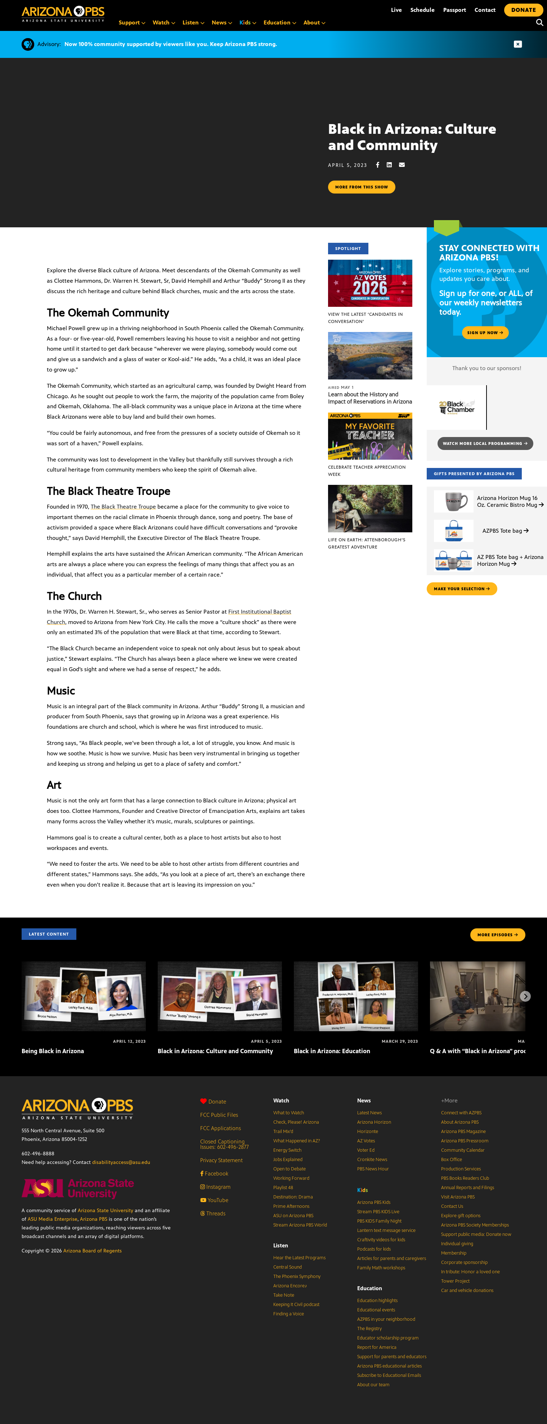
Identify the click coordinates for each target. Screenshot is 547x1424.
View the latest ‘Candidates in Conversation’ (365, 318)
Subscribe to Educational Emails (389, 1375)
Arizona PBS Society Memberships (475, 1225)
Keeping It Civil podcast (296, 1304)
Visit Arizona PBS (458, 1197)
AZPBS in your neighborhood (386, 1319)
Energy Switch (287, 1150)
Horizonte (367, 1131)
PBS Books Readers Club (465, 1178)
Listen (280, 1245)
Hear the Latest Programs (299, 1258)
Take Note (283, 1295)
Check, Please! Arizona (296, 1122)
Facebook (214, 1173)
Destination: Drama (293, 1197)
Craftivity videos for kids (381, 1240)
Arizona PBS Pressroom (465, 1141)
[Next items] (525, 996)
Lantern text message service (386, 1230)
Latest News (369, 1113)
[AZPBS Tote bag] (454, 520)
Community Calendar (463, 1150)
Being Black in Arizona (53, 1051)
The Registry (369, 1329)
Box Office (451, 1160)
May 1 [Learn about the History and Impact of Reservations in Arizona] (341, 387)
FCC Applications (220, 1128)
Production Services (461, 1169)
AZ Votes (366, 1141)
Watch (281, 1100)
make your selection (462, 588)
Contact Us (452, 1206)
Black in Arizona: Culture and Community (215, 1051)
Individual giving (457, 1244)
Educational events (376, 1310)
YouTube (214, 1200)
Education (369, 1288)
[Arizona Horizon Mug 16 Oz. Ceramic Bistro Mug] (454, 490)
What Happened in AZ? (296, 1141)
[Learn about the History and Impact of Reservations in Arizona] (370, 335)
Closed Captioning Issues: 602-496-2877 (224, 1144)
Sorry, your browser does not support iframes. (164, 163)
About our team (373, 1385)
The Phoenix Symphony (296, 1276)
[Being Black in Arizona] (84, 965)
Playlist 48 (283, 1188)
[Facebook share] (381, 164)
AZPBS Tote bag (506, 530)
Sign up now (485, 332)
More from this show (361, 187)
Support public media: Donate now (476, 1234)
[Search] (538, 23)
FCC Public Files (219, 1114)
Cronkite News (372, 1160)
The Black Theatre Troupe (123, 506)
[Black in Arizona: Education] (356, 965)
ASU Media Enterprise (52, 1219)
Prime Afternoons (291, 1206)
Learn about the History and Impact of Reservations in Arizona (370, 398)
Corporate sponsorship (464, 1262)
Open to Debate (289, 1169)
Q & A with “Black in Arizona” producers (486, 1051)
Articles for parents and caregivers (391, 1258)
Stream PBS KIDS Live (378, 1212)
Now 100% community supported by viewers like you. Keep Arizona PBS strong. (170, 44)
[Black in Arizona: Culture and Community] (220, 965)
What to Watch (288, 1113)
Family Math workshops (381, 1268)
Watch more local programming (485, 443)
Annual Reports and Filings (467, 1188)
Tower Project (455, 1281)
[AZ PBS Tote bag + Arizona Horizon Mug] (454, 549)
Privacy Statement (221, 1160)
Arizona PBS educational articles (389, 1366)
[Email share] (405, 164)
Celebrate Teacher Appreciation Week (367, 471)
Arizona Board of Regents (92, 1251)
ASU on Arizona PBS (293, 1216)
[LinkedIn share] (393, 164)
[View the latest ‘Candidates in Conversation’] (370, 263)
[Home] (63, 14)
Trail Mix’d (283, 1131)
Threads (212, 1213)
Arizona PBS (93, 1219)
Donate (213, 1101)
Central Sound (287, 1267)
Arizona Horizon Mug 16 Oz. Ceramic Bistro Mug (510, 501)
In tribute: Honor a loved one (470, 1272)
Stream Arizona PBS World (300, 1225)
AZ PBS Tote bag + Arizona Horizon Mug (510, 560)
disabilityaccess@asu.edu (121, 1162)
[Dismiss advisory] (518, 44)
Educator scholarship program (388, 1338)
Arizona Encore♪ (290, 1286)
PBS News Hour (373, 1169)
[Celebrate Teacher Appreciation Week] (370, 416)
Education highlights (377, 1301)
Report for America (376, 1347)
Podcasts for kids (374, 1249)
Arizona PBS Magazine (463, 1131)
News (364, 1100)
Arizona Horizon (374, 1122)
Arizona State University (105, 1210)
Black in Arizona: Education (332, 1051)
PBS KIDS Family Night (379, 1221)
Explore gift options (460, 1216)
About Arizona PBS (460, 1122)
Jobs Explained (287, 1160)
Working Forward (291, 1178)
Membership (453, 1253)
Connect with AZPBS (461, 1113)
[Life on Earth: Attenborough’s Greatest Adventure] (370, 488)
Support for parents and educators (391, 1357)
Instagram (215, 1186)
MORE (497, 934)
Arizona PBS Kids (373, 1202)
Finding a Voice (288, 1314)
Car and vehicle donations (467, 1290)
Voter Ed (366, 1150)
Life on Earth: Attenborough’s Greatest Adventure (366, 543)
